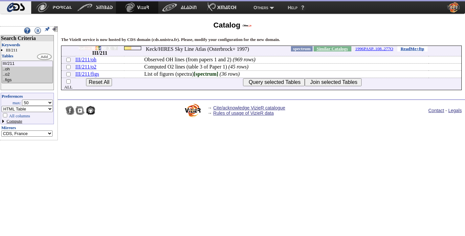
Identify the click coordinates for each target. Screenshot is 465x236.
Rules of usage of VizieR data (243, 113)
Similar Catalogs (332, 48)
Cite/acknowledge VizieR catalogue (249, 107)
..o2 (27, 74)
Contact (436, 110)
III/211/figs (87, 74)
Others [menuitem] (261, 7)
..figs (27, 80)
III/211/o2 (85, 66)
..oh (27, 69)
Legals (455, 110)
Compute (14, 121)
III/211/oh (85, 59)
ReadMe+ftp (412, 48)
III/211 (27, 64)
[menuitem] (15, 7)
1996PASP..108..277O (374, 48)
